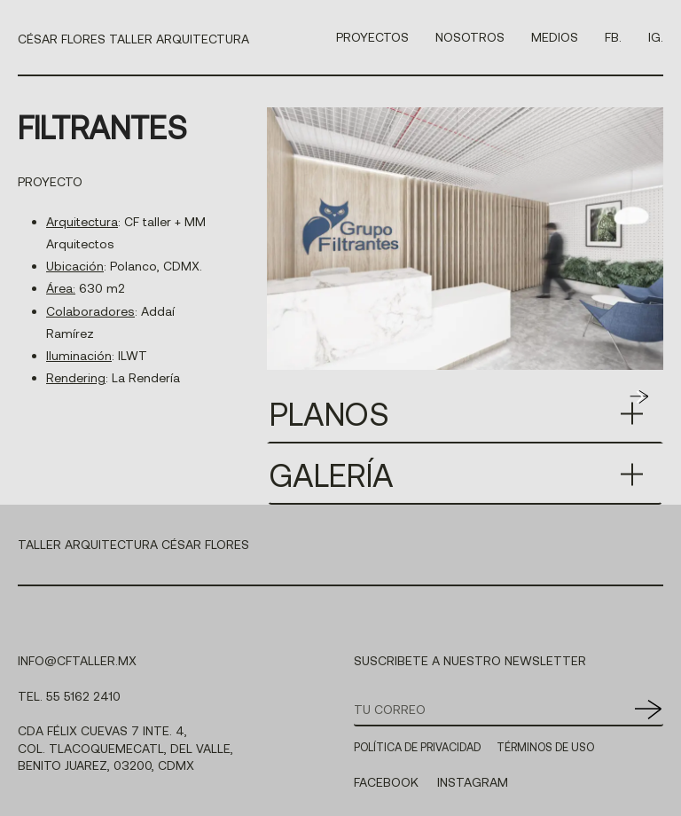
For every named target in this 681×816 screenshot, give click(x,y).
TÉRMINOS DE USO (545, 747)
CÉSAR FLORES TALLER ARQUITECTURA (133, 38)
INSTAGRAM (472, 781)
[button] (639, 396)
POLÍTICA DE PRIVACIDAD (417, 747)
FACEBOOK (386, 781)
